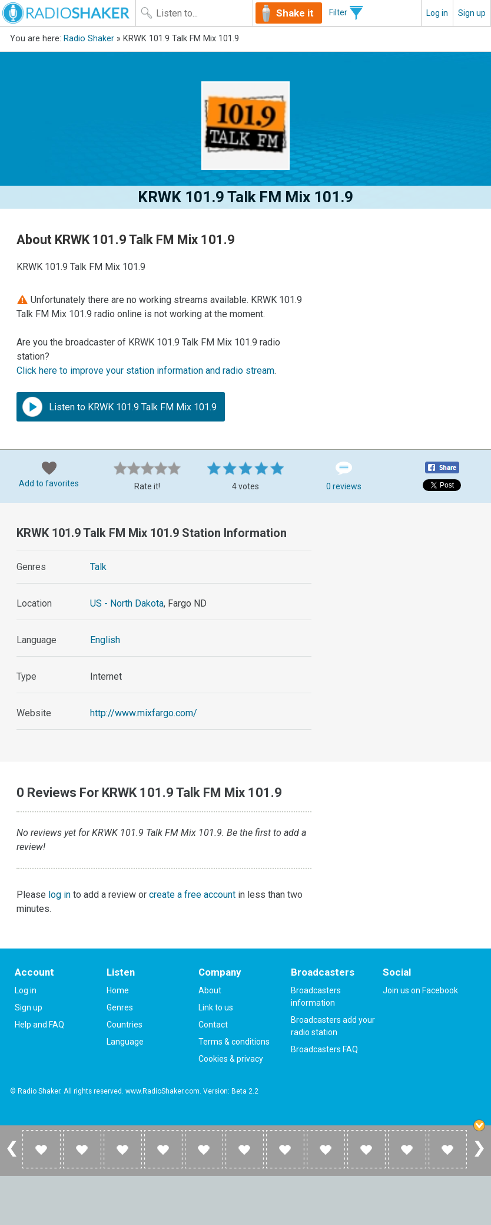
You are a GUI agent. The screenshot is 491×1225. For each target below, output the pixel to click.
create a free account (192, 894)
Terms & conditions (234, 1041)
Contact (213, 1024)
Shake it (295, 13)
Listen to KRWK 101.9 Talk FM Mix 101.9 (119, 407)
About (209, 990)
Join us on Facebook (420, 990)
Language (125, 1041)
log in (59, 894)
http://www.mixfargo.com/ (143, 713)
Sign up (472, 13)
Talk (98, 566)
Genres (120, 1007)
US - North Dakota (127, 603)
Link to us (215, 1007)
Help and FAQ (39, 1024)
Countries (124, 1024)
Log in (437, 13)
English (105, 640)
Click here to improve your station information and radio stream (145, 370)
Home (118, 990)
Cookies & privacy (230, 1058)
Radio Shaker (89, 39)
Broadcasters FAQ (324, 1049)
